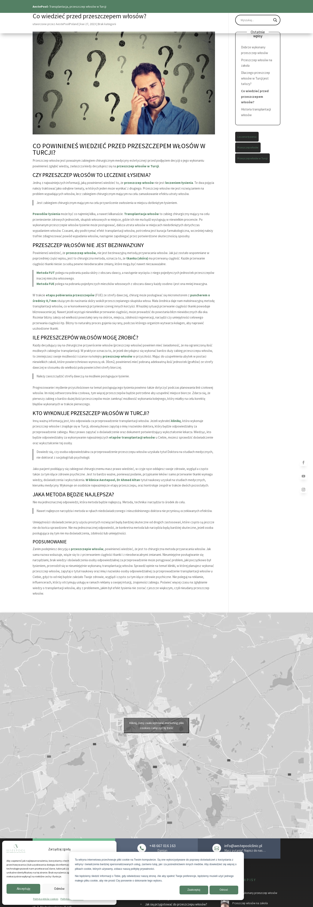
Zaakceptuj (193, 889)
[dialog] (156, 876)
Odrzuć (224, 889)
